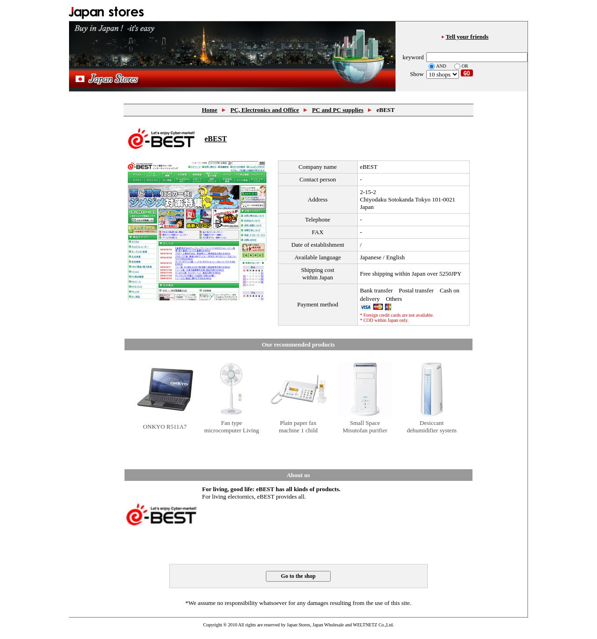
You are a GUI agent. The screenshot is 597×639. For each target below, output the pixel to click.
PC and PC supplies (337, 109)
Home (209, 109)
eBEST (216, 139)
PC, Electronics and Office (264, 109)
